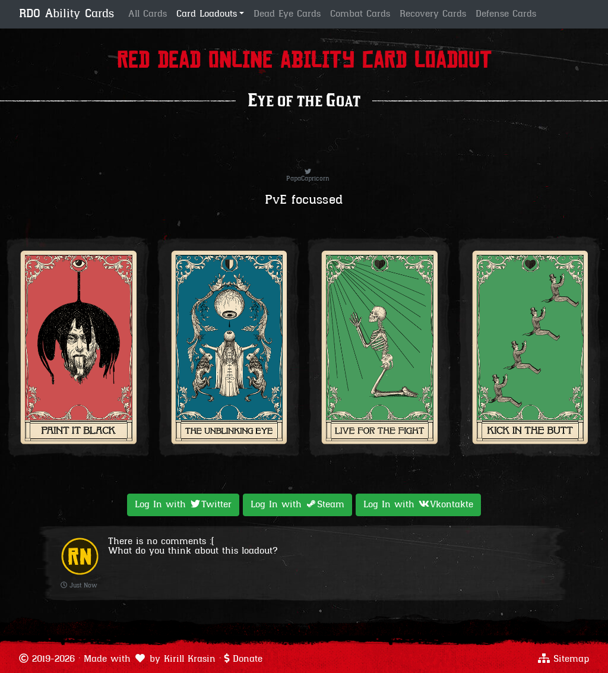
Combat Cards (360, 14)
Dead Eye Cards (287, 14)
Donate (247, 659)
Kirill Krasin (190, 659)
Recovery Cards (433, 14)
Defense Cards (506, 14)
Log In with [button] (183, 504)
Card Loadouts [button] (206, 14)
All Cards (147, 14)
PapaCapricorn (308, 175)
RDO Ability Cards (66, 14)
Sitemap (571, 659)
